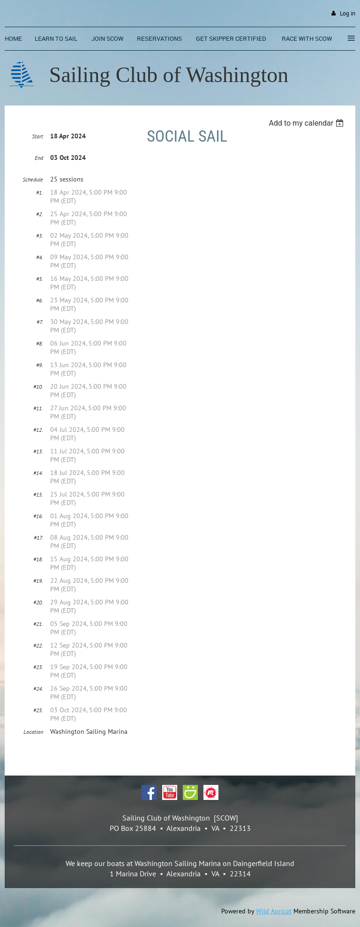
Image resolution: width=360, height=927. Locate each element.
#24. (38, 688)
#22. (38, 645)
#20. (38, 602)
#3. (39, 235)
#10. (38, 386)
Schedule (32, 179)
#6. (39, 300)
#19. (38, 580)
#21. (38, 623)
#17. (38, 537)
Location (33, 731)
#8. (39, 343)
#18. (38, 559)
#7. (40, 321)
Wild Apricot (274, 911)
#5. (39, 278)
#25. (38, 710)
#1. (39, 192)
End (39, 157)
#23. (38, 667)
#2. (39, 214)
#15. (38, 494)
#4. (39, 257)
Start (37, 136)
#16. (38, 516)
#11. (38, 408)
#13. (38, 451)
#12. (38, 429)
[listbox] (307, 123)
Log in (347, 13)
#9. (39, 365)
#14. (38, 472)
